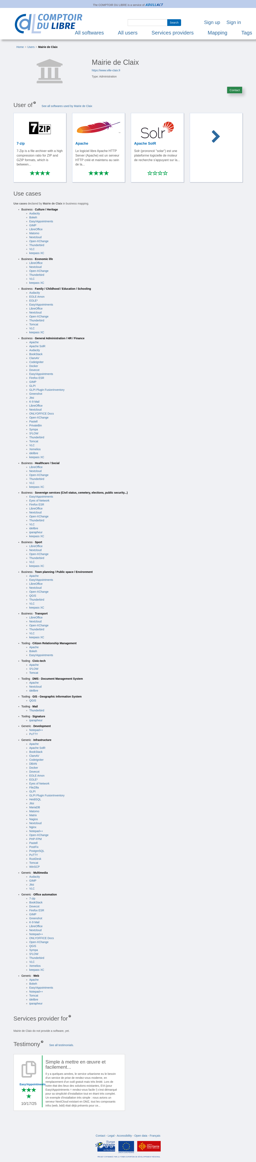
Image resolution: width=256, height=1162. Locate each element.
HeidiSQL (35, 799)
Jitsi (31, 397)
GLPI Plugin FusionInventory (46, 389)
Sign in (234, 22)
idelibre (33, 453)
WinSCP (34, 866)
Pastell (33, 421)
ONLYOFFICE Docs (41, 413)
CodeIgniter (36, 362)
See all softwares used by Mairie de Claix (67, 106)
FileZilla (34, 787)
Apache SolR (37, 346)
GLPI (32, 385)
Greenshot (35, 393)
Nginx (32, 827)
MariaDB (34, 807)
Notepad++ (36, 730)
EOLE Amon (36, 296)
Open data (140, 1135)
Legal (111, 1135)
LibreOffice (36, 229)
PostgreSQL (36, 850)
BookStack (36, 354)
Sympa (33, 429)
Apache (34, 342)
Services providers (173, 32)
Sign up (212, 22)
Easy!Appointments (41, 221)
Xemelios (35, 449)
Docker (33, 366)
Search (174, 22)
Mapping (217, 32)
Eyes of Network (39, 500)
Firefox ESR (36, 377)
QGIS (32, 595)
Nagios (33, 819)
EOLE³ (33, 300)
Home (20, 47)
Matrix (33, 815)
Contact (235, 90)
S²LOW (33, 433)
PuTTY (33, 734)
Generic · (36, 726)
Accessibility (124, 1135)
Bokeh (33, 217)
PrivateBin (35, 425)
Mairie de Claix (48, 47)
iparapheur (36, 532)
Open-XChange (38, 241)
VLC (32, 249)
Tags (246, 32)
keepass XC (36, 253)
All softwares (89, 32)
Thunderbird (36, 245)
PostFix (34, 847)
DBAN (33, 763)
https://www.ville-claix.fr (106, 70)
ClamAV (34, 358)
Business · (39, 209)
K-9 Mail (34, 401)
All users (127, 32)
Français (155, 1135)
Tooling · (49, 643)
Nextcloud (35, 237)
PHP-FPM (35, 839)
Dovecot (34, 370)
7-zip (32, 898)
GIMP (32, 225)
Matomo (34, 233)
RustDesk (35, 858)
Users (31, 47)
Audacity (34, 213)
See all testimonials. (61, 1045)
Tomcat (33, 324)
